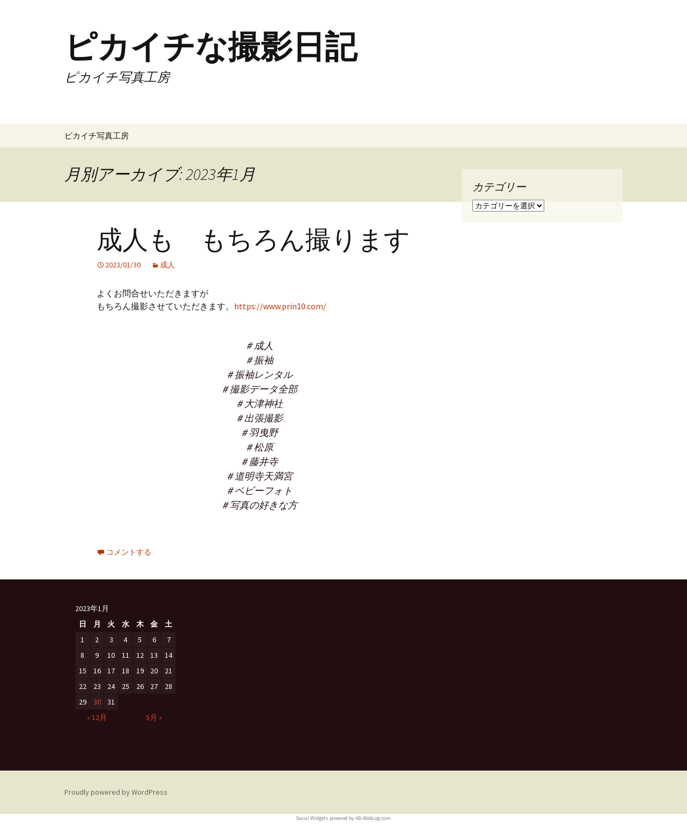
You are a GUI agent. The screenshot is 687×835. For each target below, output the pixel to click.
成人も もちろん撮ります (253, 240)
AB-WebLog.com (373, 818)
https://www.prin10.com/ (280, 306)
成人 (167, 265)
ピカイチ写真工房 (96, 135)
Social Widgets (312, 818)
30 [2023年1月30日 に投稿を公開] (97, 702)
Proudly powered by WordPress (115, 792)
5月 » (154, 717)
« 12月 (97, 717)
